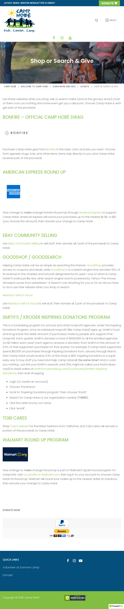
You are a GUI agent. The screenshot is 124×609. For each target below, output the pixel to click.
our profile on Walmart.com (41, 475)
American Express (90, 212)
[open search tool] (96, 20)
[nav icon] (111, 20)
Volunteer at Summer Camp (21, 567)
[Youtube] (81, 561)
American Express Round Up (34, 172)
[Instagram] (62, 38)
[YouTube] (70, 38)
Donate (109, 3)
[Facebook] (53, 38)
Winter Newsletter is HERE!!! (37, 3)
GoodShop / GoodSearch (32, 257)
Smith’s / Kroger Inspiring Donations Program (56, 317)
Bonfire (50, 149)
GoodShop (94, 265)
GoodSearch (59, 270)
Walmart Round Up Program (35, 440)
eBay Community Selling (30, 235)
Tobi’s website (19, 426)
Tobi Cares (15, 418)
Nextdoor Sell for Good (17, 295)
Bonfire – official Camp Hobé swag (43, 117)
